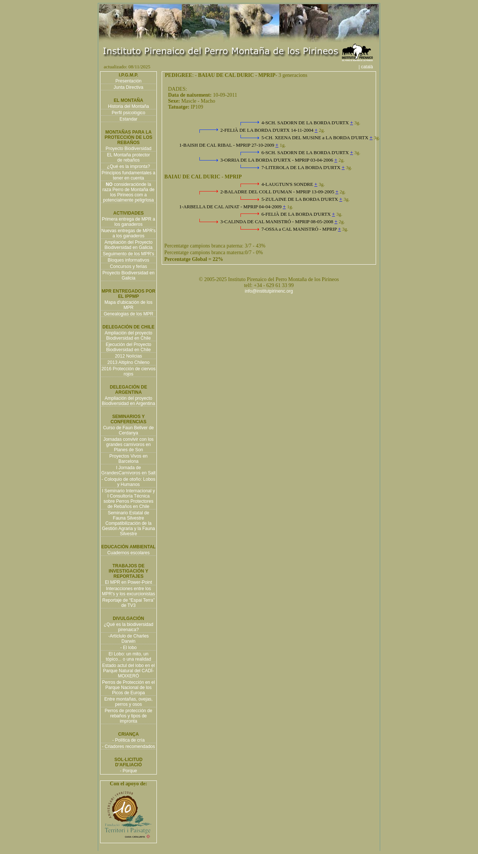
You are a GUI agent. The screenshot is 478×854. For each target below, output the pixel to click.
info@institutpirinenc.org (269, 291)
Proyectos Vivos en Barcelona (128, 459)
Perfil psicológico (128, 112)
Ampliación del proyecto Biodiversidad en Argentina (128, 401)
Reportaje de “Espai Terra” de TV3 (128, 603)
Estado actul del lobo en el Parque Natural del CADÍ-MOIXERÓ (128, 671)
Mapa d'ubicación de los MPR (128, 305)
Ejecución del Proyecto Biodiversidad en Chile (128, 347)
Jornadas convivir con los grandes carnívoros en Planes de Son (128, 444)
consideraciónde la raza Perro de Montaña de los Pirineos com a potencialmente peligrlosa (128, 192)
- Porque (128, 770)
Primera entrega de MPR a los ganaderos (128, 221)
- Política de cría (128, 740)
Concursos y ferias (128, 266)
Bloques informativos (128, 260)
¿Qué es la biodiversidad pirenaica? (128, 627)
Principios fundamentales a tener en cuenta (128, 175)
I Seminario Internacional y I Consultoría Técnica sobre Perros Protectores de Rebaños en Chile (128, 498)
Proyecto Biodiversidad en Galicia (128, 275)
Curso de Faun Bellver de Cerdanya (128, 430)
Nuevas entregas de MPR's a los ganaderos (128, 233)
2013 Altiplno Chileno (129, 362)
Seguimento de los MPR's (128, 253)
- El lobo (128, 647)
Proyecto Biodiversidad (129, 148)
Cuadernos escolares (128, 552)
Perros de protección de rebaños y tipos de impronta (128, 716)
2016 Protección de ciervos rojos (129, 371)
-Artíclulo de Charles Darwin (128, 638)
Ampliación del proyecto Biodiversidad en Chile (128, 335)
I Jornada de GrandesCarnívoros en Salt (128, 470)
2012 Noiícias (128, 356)
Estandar (128, 119)
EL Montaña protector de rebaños (128, 157)
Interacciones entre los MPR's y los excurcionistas (128, 591)
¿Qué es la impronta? (128, 166)
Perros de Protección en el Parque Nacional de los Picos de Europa (128, 687)
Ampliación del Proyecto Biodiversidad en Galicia (129, 245)
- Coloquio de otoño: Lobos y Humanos (128, 482)
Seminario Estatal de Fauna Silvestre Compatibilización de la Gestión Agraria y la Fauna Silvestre (128, 523)
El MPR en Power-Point (128, 582)
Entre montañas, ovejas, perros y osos (128, 701)
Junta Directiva (128, 87)
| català (368, 66)
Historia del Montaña (128, 106)
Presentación (128, 81)
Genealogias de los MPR (128, 314)
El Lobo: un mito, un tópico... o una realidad (128, 656)
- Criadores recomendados (128, 746)
